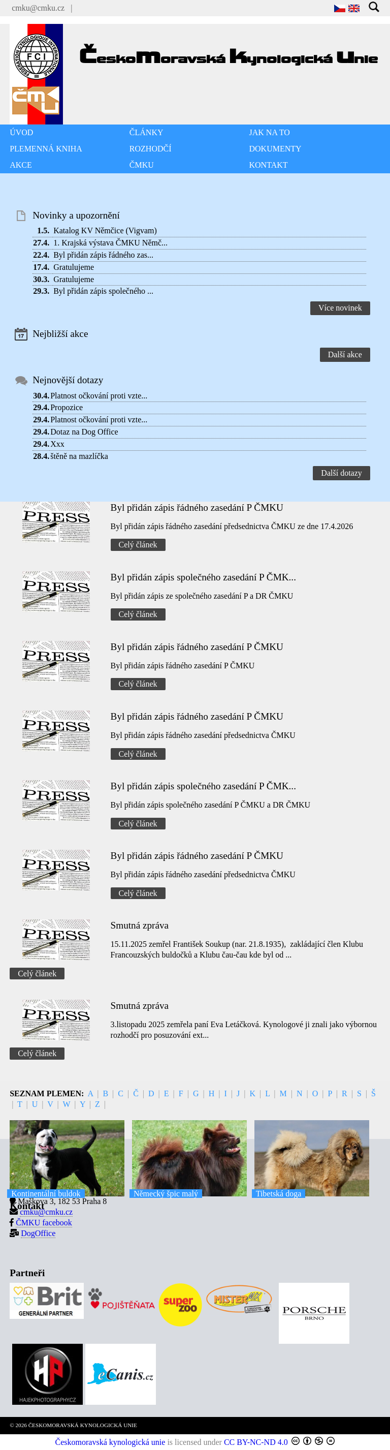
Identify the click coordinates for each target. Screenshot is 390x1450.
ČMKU (141, 165)
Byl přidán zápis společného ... (103, 291)
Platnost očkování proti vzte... (98, 395)
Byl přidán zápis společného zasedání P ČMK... (203, 577)
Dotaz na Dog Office (84, 431)
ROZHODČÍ (150, 148)
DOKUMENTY (275, 148)
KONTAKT (268, 165)
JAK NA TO (269, 132)
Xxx (57, 444)
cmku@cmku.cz (38, 8)
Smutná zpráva (140, 925)
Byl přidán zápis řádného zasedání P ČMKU (197, 507)
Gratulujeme (73, 267)
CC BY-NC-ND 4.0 (256, 1442)
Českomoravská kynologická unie (110, 1442)
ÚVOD (21, 132)
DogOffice (38, 1233)
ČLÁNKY (146, 132)
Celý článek (138, 544)
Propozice (66, 407)
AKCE (21, 165)
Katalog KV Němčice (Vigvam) (105, 230)
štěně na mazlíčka (79, 456)
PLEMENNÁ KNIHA (46, 148)
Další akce (345, 354)
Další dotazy (341, 473)
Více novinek (340, 307)
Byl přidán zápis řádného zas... (103, 255)
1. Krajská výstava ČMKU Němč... (110, 242)
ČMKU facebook (44, 1222)
